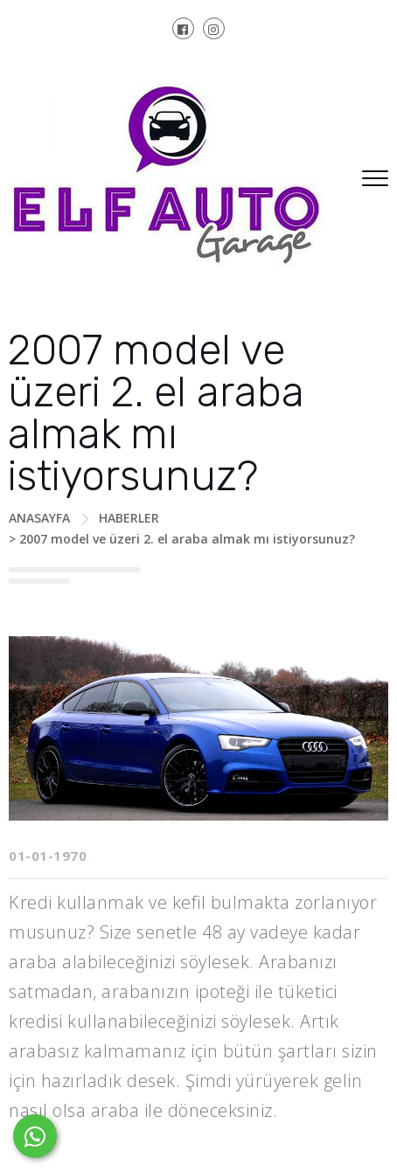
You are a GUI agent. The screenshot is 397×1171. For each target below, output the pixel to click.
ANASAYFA (39, 517)
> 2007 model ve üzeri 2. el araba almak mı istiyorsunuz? (182, 538)
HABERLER (129, 517)
